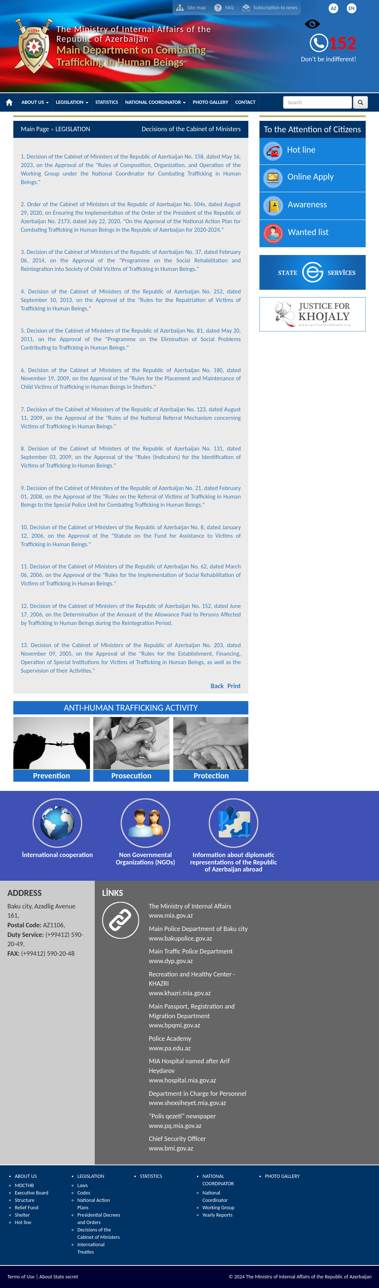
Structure (24, 1200)
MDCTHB (24, 1185)
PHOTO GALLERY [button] (210, 102)
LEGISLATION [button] (72, 102)
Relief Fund (26, 1207)
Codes (83, 1193)
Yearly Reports (217, 1215)
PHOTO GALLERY (282, 1176)
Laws (82, 1185)
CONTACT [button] (245, 102)
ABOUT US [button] (35, 102)
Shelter (22, 1215)
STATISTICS (151, 1176)
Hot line (23, 1222)
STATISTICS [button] (106, 102)
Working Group (218, 1207)
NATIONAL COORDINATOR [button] (155, 102)
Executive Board (31, 1193)
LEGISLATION (90, 1176)
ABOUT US (26, 1176)
